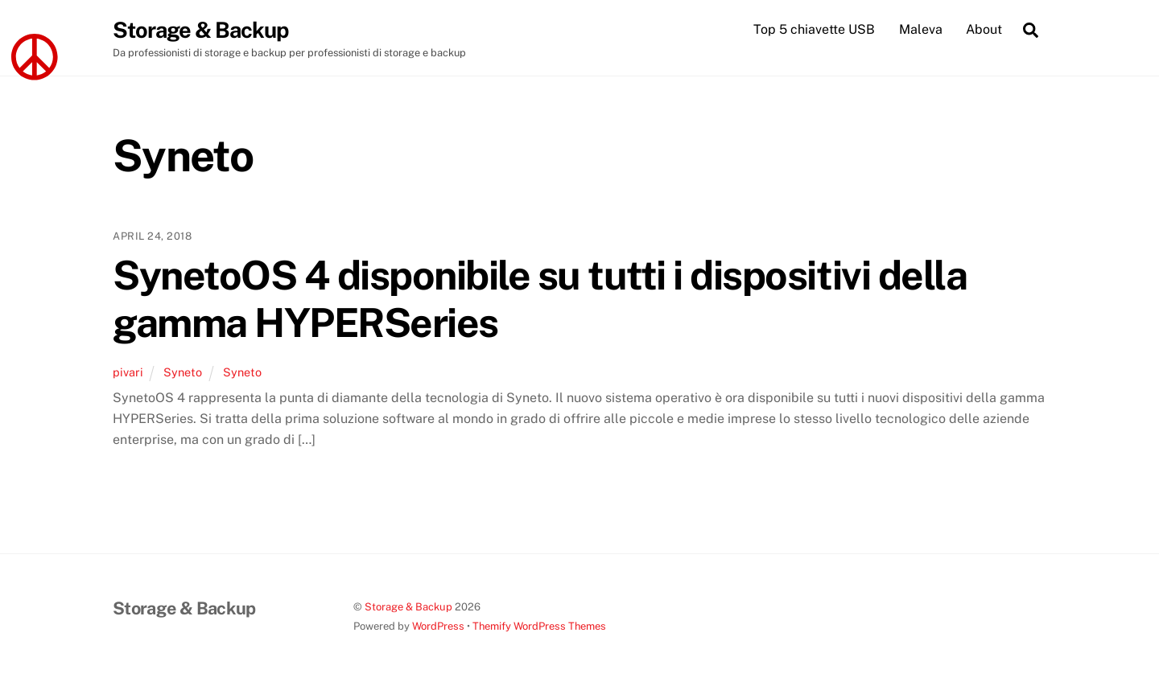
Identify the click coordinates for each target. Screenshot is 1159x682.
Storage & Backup (408, 607)
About (984, 29)
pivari (128, 372)
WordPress (438, 626)
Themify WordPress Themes (539, 626)
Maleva (920, 29)
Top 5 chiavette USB (814, 29)
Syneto (182, 372)
